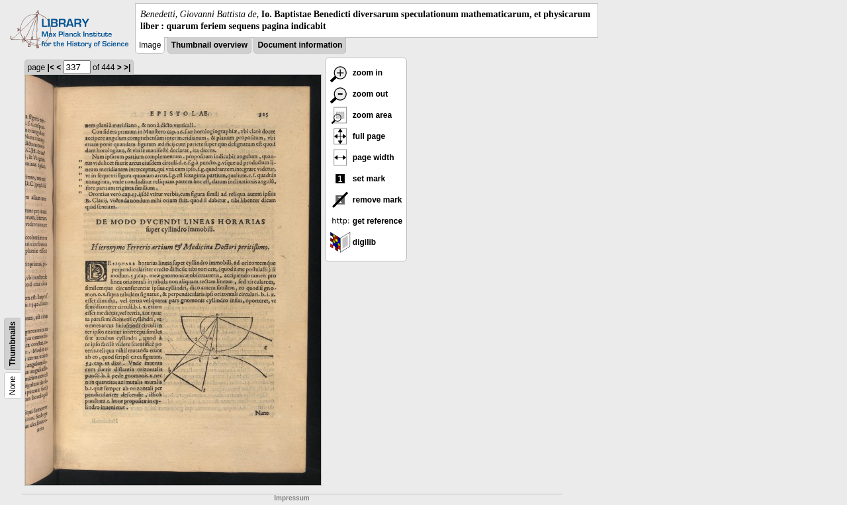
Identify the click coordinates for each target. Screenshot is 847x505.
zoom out (359, 94)
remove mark (366, 200)
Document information (299, 45)
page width (362, 157)
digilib (353, 242)
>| (127, 67)
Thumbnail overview (209, 45)
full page (358, 136)
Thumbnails (12, 344)
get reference (366, 221)
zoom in (356, 72)
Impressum (291, 498)
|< (51, 67)
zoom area (361, 115)
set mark (358, 178)
